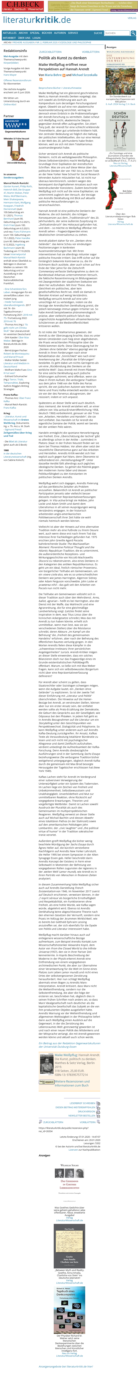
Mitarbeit (9, 38)
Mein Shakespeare (13, 199)
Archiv (23, 32)
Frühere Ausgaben (23, 42)
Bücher (47, 32)
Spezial (35, 32)
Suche (98, 33)
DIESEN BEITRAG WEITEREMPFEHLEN (78, 1107)
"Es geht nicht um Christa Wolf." (16, 328)
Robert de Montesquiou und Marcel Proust (16, 355)
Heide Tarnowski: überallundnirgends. (14, 303)
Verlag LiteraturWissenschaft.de (69, 1219)
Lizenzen (73, 1149)
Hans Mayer (10, 74)
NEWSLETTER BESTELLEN (84, 1115)
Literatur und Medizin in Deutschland (16, 365)
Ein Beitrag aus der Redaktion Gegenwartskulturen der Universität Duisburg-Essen (69, 1045)
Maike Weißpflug (66, 1055)
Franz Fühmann (22, 231)
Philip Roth (26, 186)
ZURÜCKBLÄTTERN (50, 52)
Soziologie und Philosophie (75, 42)
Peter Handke (22, 238)
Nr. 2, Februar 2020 (47, 42)
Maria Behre (53, 75)
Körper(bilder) (11, 62)
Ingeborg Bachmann (14, 246)
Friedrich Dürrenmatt (14, 207)
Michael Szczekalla (84, 75)
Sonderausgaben (13, 177)
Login (36, 38)
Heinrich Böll (10, 189)
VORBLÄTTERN (91, 52)
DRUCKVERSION (89, 1111)
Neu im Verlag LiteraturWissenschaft (121, 164)
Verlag (132, 18)
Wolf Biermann (19, 196)
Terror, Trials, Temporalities (14, 381)
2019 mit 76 (10, 321)
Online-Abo (10, 104)
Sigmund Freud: (18, 432)
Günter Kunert (11, 186)
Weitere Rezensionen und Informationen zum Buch (72, 1083)
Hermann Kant (11, 202)
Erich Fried (9, 225)
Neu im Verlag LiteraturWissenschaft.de (69, 1354)
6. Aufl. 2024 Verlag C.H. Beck (120, 104)
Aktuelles (10, 32)
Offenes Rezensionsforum (17, 80)
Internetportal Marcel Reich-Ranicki (15, 256)
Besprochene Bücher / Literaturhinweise (60, 87)
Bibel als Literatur (18, 441)
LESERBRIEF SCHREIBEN (85, 1103)
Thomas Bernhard (13, 217)
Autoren (60, 32)
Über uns (24, 38)
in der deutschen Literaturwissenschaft (15, 455)
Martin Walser (14, 192)
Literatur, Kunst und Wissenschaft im (16, 420)
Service (73, 32)
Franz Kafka (10, 407)
